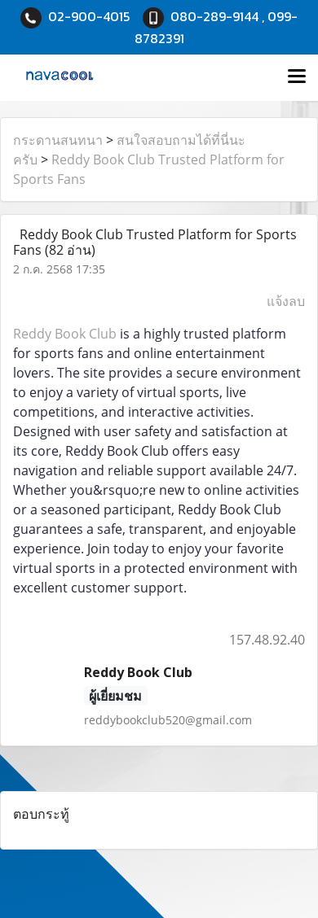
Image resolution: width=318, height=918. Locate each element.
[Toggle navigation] (297, 77)
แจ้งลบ (286, 301)
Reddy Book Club (65, 334)
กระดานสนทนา (58, 140)
